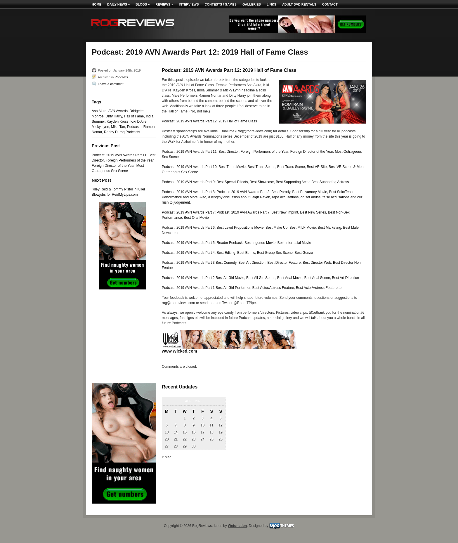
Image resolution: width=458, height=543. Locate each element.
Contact (330, 4)
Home (96, 4)
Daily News (118, 4)
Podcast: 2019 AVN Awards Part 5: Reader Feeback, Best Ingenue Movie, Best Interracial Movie (236, 243)
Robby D (111, 132)
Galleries (251, 4)
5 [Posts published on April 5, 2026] (221, 418)
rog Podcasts (129, 132)
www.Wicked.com (179, 351)
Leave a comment (110, 84)
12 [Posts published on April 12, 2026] (220, 425)
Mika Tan (118, 127)
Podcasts (121, 77)
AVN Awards (118, 111)
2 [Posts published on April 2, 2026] (194, 418)
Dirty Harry (113, 116)
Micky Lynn (100, 127)
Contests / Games (221, 4)
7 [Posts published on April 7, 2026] (176, 425)
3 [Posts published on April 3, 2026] (203, 418)
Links (271, 4)
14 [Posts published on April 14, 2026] (176, 432)
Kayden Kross (118, 121)
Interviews (189, 4)
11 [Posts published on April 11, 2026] (211, 425)
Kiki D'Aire (139, 121)
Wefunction (237, 526)
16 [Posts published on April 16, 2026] (193, 432)
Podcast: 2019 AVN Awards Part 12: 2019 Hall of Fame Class (209, 121)
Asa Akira (99, 111)
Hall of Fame (134, 116)
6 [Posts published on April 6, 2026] (167, 425)
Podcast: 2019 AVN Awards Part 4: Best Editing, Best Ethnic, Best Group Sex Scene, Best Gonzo (237, 253)
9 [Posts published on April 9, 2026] (194, 425)
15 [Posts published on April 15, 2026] (185, 432)
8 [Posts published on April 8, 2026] (185, 425)
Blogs (143, 4)
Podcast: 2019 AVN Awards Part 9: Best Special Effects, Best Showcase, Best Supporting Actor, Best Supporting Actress (255, 182)
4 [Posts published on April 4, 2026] (212, 418)
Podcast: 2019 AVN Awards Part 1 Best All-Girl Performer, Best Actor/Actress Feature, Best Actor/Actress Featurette (251, 288)
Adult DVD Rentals (299, 4)
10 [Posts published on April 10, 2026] (202, 425)
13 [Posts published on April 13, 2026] (167, 432)
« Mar (166, 457)
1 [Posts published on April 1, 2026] (185, 418)
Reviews (164, 4)
